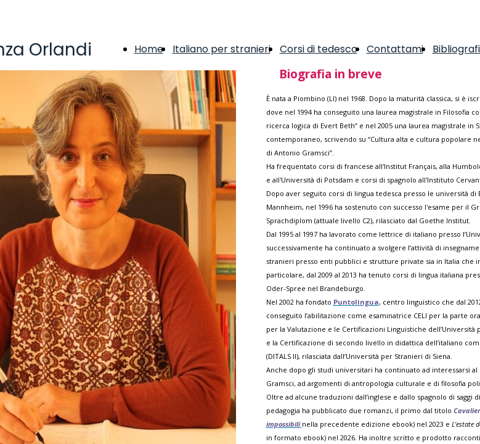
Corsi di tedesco (318, 49)
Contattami (395, 49)
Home (148, 49)
